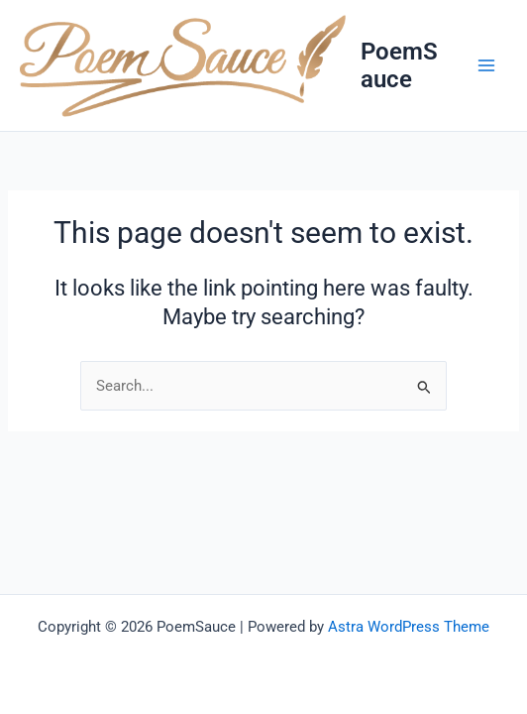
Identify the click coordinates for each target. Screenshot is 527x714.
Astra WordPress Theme (408, 627)
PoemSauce (399, 65)
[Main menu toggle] (486, 65)
